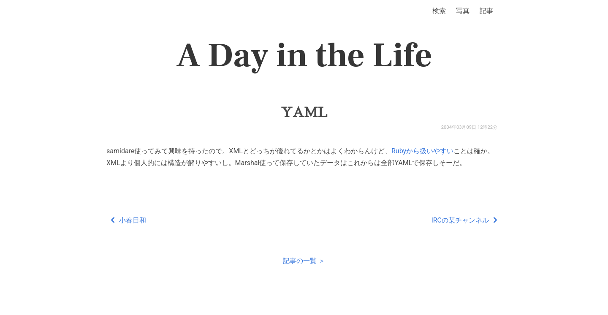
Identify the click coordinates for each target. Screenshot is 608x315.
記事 (486, 11)
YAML (304, 112)
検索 (439, 11)
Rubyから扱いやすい (422, 151)
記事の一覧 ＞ (304, 261)
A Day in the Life (304, 56)
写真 (463, 11)
